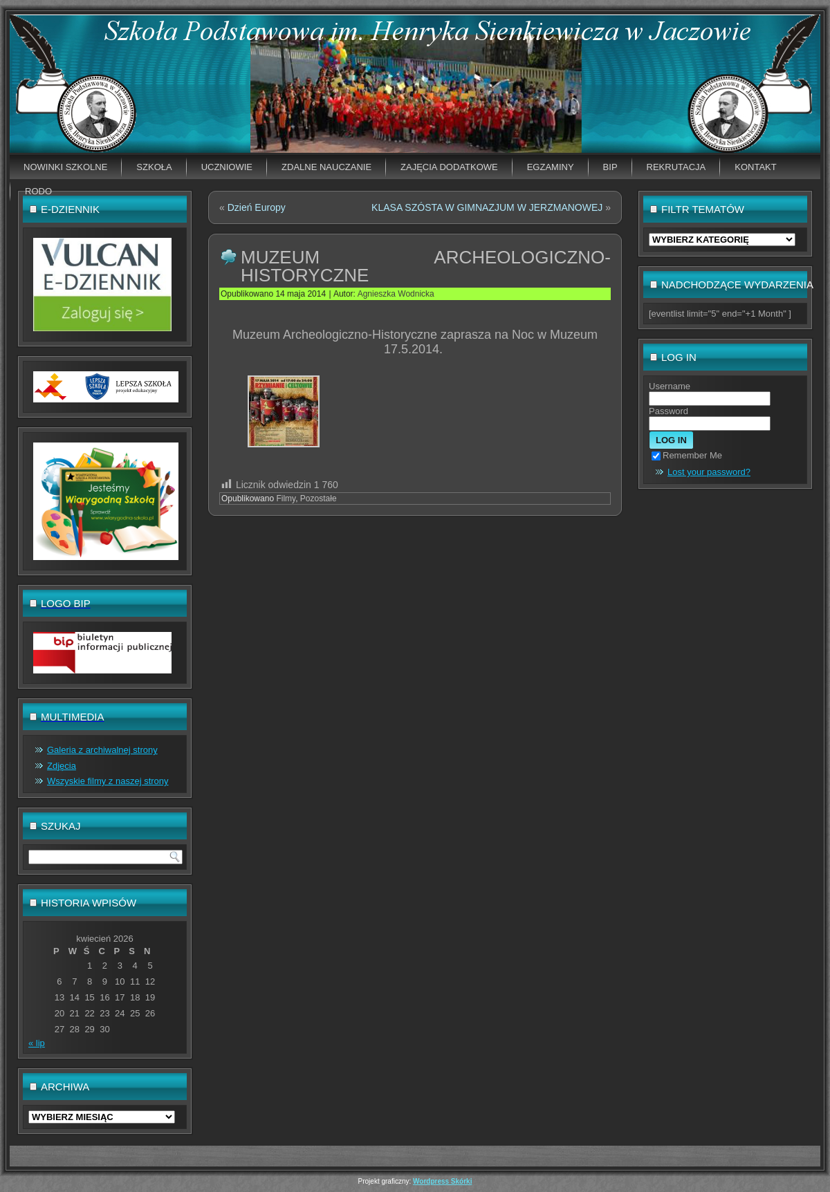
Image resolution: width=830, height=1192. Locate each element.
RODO (38, 191)
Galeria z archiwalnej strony (102, 750)
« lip (36, 1043)
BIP (610, 167)
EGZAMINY (550, 167)
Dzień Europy (257, 207)
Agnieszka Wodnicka (396, 294)
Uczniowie (226, 167)
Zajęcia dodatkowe (449, 167)
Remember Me (687, 455)
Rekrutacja (676, 167)
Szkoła (154, 167)
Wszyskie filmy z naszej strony (108, 781)
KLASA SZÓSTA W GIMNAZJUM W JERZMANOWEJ (486, 207)
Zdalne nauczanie (326, 167)
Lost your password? (708, 472)
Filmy (285, 498)
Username (669, 386)
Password (668, 411)
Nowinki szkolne (65, 167)
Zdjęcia (61, 766)
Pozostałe (318, 498)
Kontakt (755, 167)
